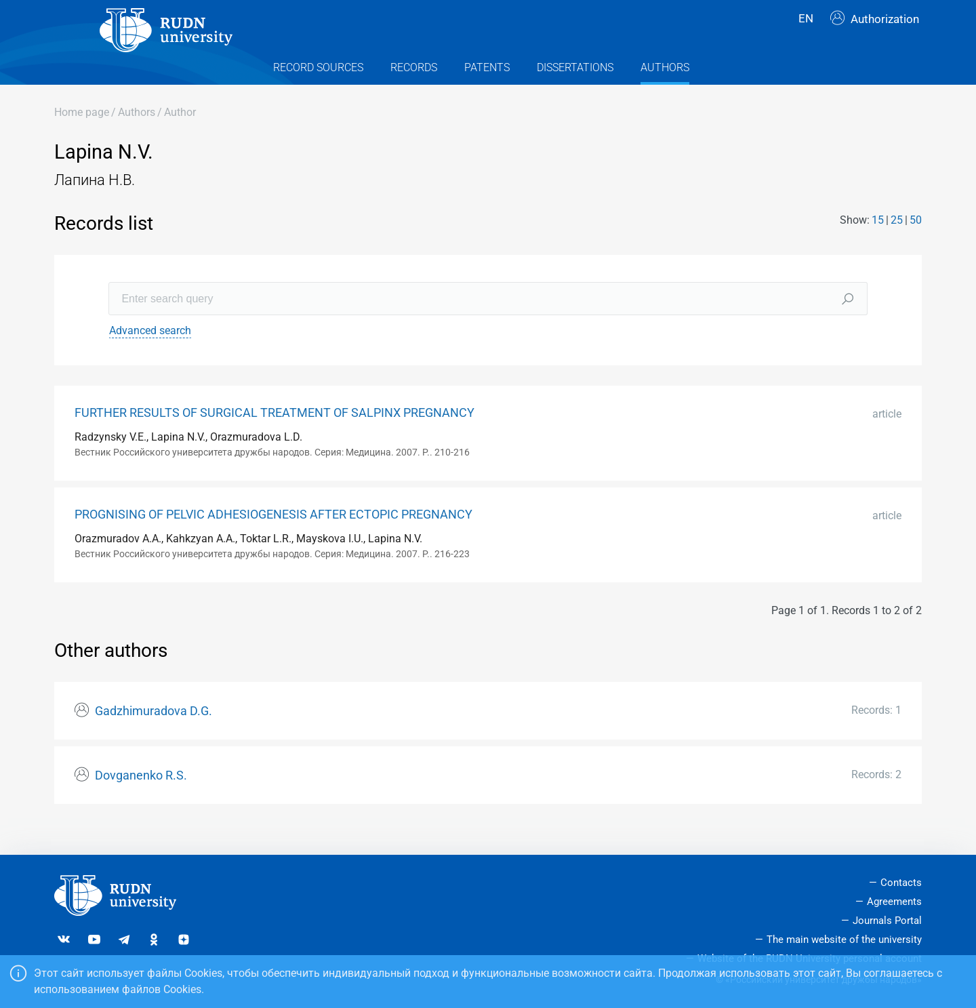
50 (916, 243)
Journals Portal (887, 920)
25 (897, 243)
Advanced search (150, 354)
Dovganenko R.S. (141, 800)
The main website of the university (844, 939)
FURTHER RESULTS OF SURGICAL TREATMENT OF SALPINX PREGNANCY (274, 437)
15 (878, 243)
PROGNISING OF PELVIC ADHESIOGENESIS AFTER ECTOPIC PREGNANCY (273, 539)
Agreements (894, 901)
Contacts (901, 883)
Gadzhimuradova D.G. (153, 735)
